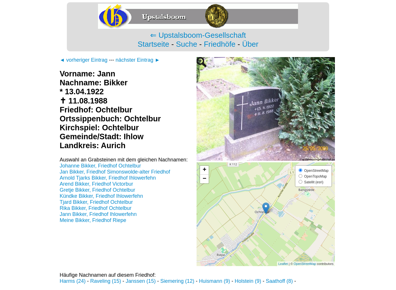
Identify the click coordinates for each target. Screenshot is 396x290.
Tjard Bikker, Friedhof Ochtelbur (96, 202)
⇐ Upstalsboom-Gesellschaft (198, 35)
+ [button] (204, 170)
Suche (186, 44)
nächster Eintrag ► (138, 60)
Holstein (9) (248, 281)
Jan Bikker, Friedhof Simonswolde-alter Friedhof (115, 172)
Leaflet (283, 263)
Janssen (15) (141, 281)
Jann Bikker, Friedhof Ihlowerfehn (98, 214)
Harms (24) (73, 281)
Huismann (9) (214, 281)
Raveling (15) (105, 281)
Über (250, 44)
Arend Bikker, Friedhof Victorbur (96, 184)
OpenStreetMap (305, 263)
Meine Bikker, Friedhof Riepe (93, 220)
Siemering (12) (177, 281)
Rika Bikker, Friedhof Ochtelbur (95, 208)
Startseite (153, 44)
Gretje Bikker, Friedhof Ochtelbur (97, 190)
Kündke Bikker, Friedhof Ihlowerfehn (101, 196)
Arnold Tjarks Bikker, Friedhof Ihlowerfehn (108, 178)
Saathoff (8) (279, 281)
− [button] (204, 179)
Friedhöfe (219, 44)
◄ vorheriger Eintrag (84, 60)
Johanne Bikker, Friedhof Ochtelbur (100, 166)
